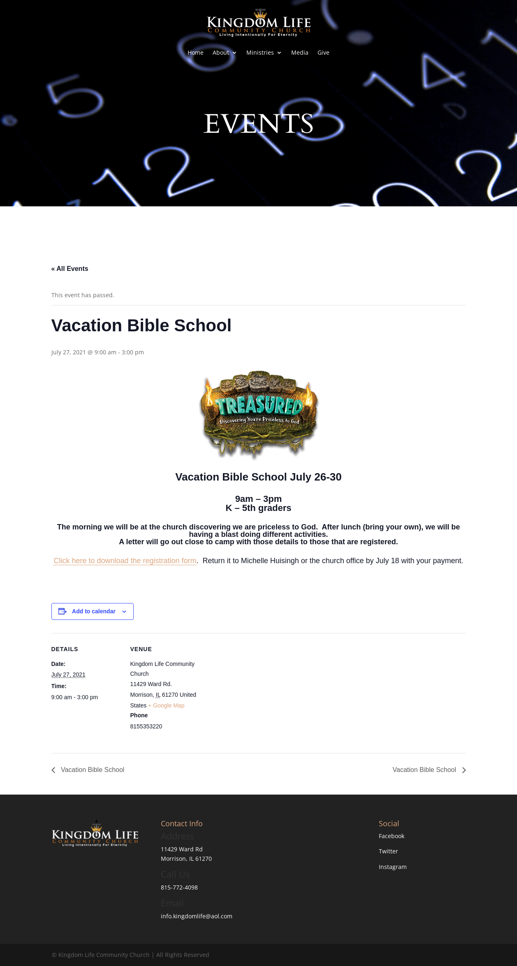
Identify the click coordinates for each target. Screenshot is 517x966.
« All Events (69, 268)
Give (323, 52)
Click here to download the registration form (124, 561)
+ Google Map (166, 705)
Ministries (260, 52)
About (221, 52)
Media (299, 52)
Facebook (391, 836)
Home (196, 52)
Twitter (388, 851)
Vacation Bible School (92, 769)
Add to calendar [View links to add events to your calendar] (94, 611)
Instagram (393, 867)
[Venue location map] (252, 690)
